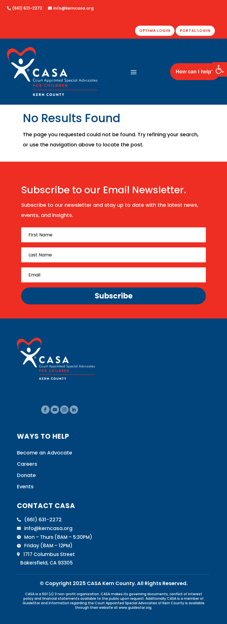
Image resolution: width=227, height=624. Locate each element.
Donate (26, 475)
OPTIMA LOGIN (154, 30)
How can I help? (195, 71)
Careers (27, 463)
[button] (219, 69)
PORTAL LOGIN (195, 30)
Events (25, 486)
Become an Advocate (44, 452)
